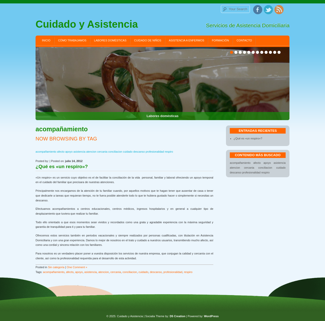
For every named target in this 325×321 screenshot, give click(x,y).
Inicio (46, 40)
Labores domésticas (110, 40)
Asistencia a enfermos (186, 40)
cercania (115, 272)
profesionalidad (172, 272)
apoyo (79, 272)
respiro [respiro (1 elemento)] (169, 151)
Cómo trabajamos (72, 40)
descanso (156, 272)
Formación (220, 40)
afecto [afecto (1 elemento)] (60, 151)
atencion (103, 272)
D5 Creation (177, 316)
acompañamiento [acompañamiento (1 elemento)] (46, 151)
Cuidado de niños (147, 40)
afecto (70, 272)
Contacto (244, 40)
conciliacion (130, 272)
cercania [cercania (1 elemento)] (102, 151)
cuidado (144, 272)
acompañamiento (53, 272)
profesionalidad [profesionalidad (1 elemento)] (154, 151)
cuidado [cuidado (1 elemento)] (127, 151)
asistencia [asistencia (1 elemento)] (79, 151)
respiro (188, 272)
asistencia (90, 272)
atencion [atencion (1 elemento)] (91, 151)
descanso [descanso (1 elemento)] (139, 151)
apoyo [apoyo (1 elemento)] (69, 151)
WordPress (211, 316)
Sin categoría (56, 267)
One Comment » (77, 267)
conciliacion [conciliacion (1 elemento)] (115, 151)
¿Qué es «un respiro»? (62, 166)
